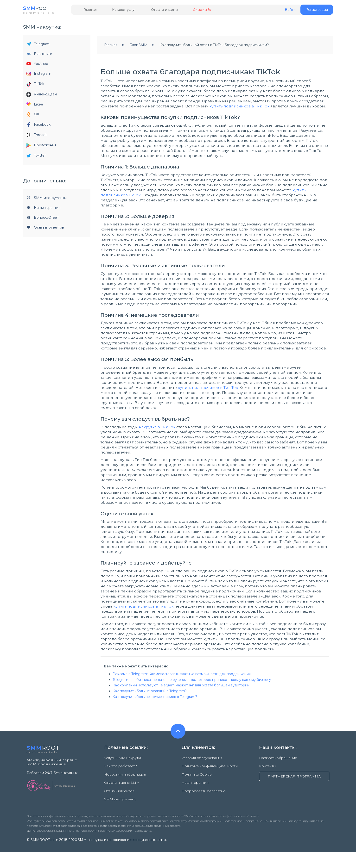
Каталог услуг (116, 11)
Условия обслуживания (202, 759)
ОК (32, 116)
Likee (34, 106)
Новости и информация (125, 772)
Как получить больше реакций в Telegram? (150, 692)
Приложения (41, 147)
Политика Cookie (197, 772)
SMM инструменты (46, 199)
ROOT (39, 9)
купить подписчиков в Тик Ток (239, 108)
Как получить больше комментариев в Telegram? (155, 698)
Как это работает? (120, 766)
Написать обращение (278, 759)
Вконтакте (39, 55)
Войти (290, 11)
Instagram (38, 75)
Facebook (38, 126)
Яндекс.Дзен (41, 96)
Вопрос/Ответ (42, 219)
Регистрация (316, 11)
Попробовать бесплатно (204, 784)
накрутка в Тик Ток (157, 428)
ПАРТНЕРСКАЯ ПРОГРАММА (294, 776)
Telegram (38, 46)
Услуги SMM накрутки (123, 759)
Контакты (267, 766)
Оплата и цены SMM (122, 778)
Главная (87, 11)
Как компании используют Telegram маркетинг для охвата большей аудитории (181, 687)
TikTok (35, 85)
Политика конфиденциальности (210, 766)
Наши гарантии (43, 209)
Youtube (37, 65)
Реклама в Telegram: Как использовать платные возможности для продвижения (182, 675)
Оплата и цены (150, 11)
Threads (36, 136)
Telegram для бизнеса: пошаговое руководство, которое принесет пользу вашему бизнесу (192, 681)
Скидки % (182, 11)
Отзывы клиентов (45, 229)
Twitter (36, 157)
